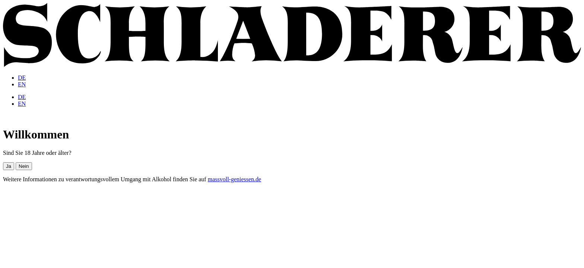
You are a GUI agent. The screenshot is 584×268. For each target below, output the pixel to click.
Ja (8, 166)
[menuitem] (22, 77)
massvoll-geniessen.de (234, 179)
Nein (24, 166)
